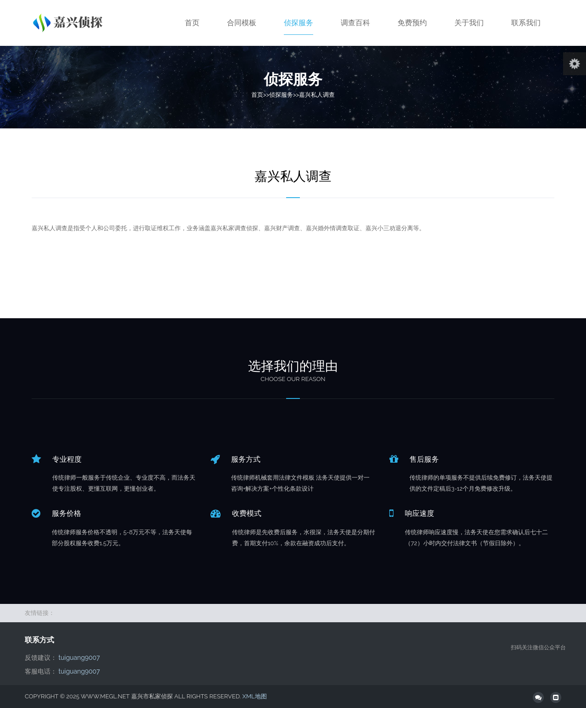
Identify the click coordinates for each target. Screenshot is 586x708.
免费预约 (412, 22)
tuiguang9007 (79, 657)
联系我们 (526, 22)
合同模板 (241, 22)
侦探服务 (298, 22)
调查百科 (355, 22)
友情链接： (40, 612)
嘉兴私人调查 (317, 94)
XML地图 (254, 696)
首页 (192, 22)
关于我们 (469, 22)
